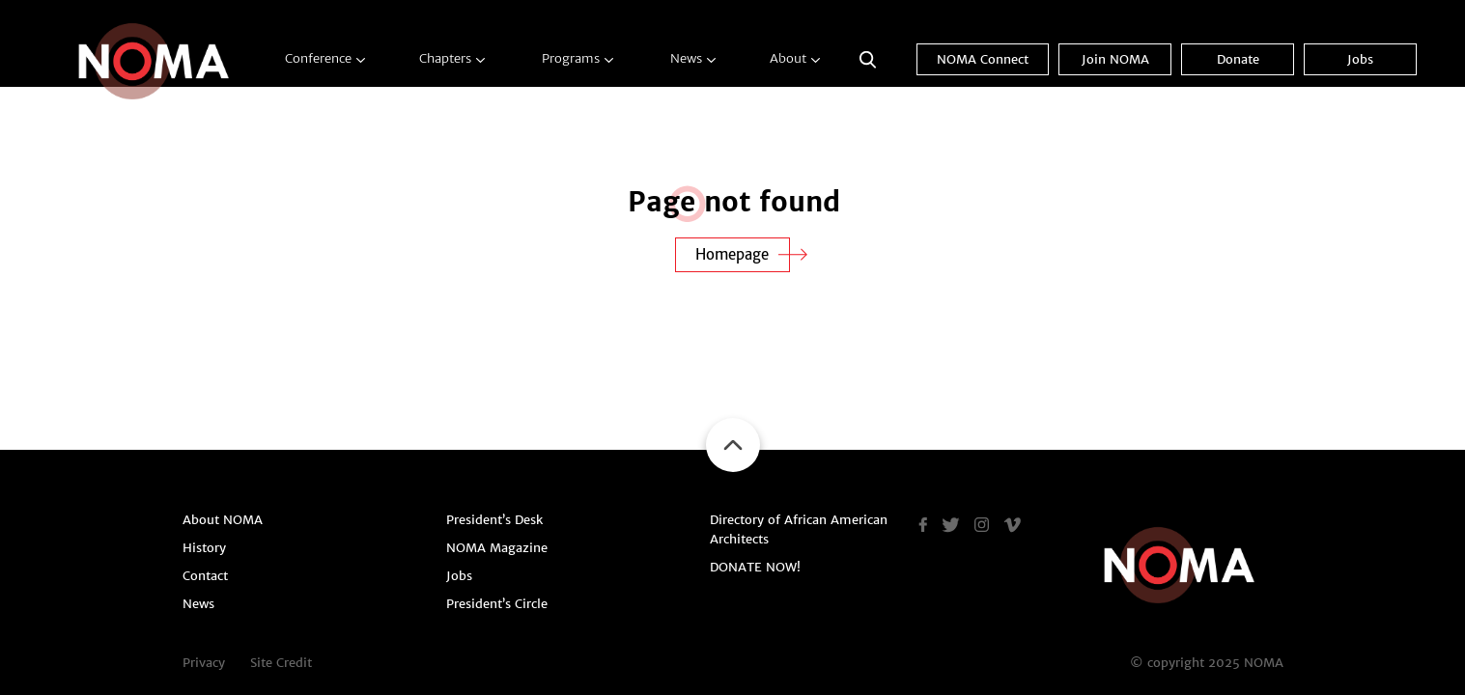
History (204, 548)
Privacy (204, 662)
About (788, 58)
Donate (1238, 59)
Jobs (1360, 59)
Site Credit (281, 662)
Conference (318, 58)
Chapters (445, 58)
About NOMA (223, 520)
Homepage (732, 254)
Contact (205, 576)
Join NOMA (1115, 59)
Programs (571, 58)
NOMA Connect (982, 59)
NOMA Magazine (497, 548)
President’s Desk (494, 520)
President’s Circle (497, 604)
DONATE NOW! (755, 567)
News (686, 58)
